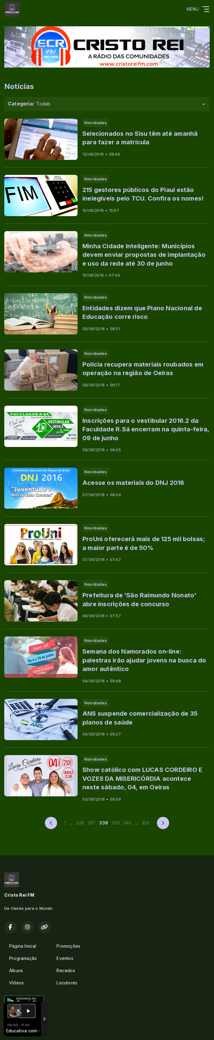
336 (80, 822)
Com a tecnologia (25, 1029)
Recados (65, 970)
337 (92, 822)
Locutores (66, 982)
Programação (23, 958)
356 (146, 822)
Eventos (64, 958)
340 (127, 822)
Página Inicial (22, 946)
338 (103, 822)
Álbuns (16, 970)
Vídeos (16, 982)
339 (116, 822)
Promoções (68, 946)
